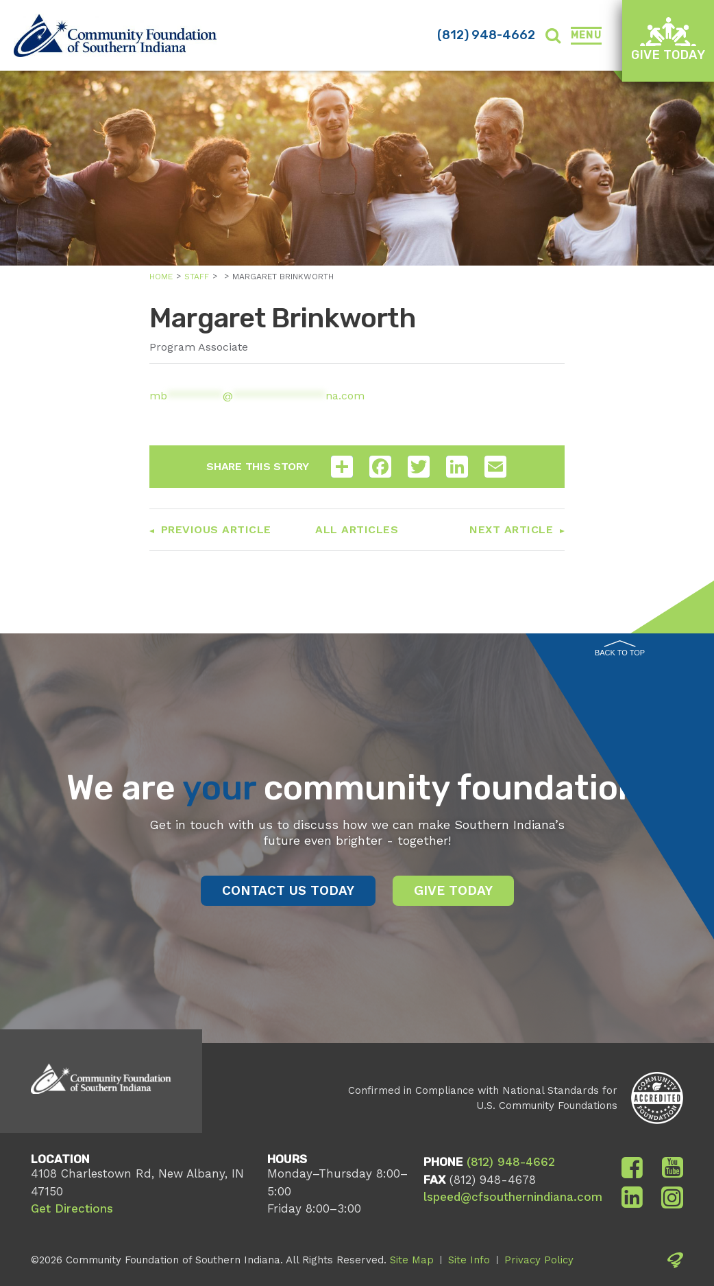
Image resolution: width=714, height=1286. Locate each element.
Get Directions (72, 1208)
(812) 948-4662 (486, 35)
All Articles (356, 529)
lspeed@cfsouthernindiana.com (512, 1197)
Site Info (469, 1260)
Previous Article (216, 529)
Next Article (511, 529)
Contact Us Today (288, 890)
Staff (196, 276)
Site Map (412, 1260)
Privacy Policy (539, 1260)
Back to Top (620, 648)
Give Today (668, 39)
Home (161, 276)
